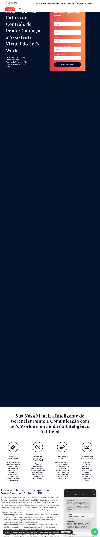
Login (10, 9)
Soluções (71, 3)
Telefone (56, 38)
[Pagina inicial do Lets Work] (11, 3)
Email (55, 29)
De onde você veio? (60, 54)
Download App (81, 3)
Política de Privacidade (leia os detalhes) (48, 532)
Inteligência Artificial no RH (50, 3)
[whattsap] (94, 531)
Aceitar (66, 532)
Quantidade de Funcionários (62, 46)
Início (38, 3)
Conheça (63, 3)
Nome (56, 21)
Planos (90, 3)
